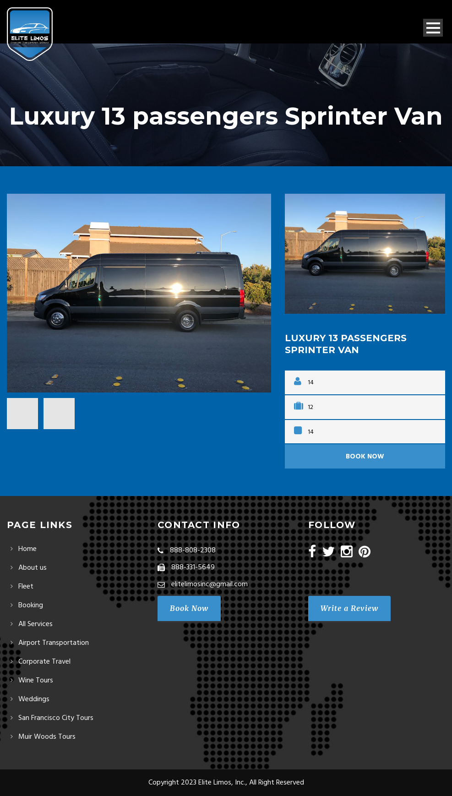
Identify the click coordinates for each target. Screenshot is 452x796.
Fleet (25, 587)
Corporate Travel (44, 662)
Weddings (33, 699)
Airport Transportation (53, 643)
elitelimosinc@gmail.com (209, 584)
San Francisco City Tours (55, 718)
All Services (35, 624)
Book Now (365, 456)
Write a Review (349, 608)
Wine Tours (35, 681)
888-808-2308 (193, 550)
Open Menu (433, 28)
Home (27, 549)
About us (32, 568)
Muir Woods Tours (47, 737)
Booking (30, 605)
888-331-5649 (193, 567)
